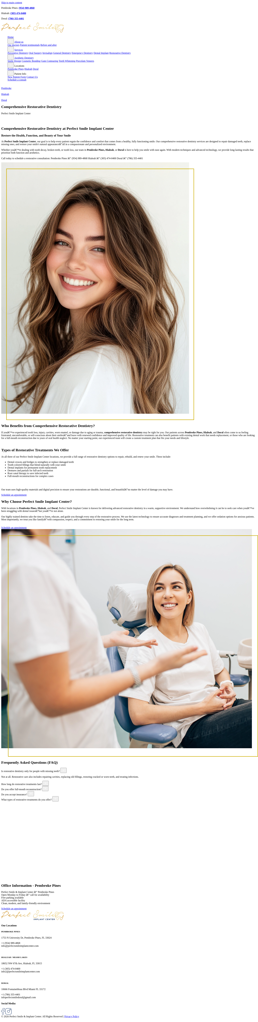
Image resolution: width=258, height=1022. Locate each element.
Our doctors (13, 45)
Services (18, 50)
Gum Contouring (49, 61)
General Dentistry (62, 53)
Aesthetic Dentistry (24, 58)
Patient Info (20, 73)
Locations (19, 65)
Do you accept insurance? (14, 794)
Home (11, 37)
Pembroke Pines (16, 69)
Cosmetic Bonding (31, 61)
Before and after (48, 45)
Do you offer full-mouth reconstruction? (21, 789)
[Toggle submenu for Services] (11, 49)
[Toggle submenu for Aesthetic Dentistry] (11, 57)
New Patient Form (17, 77)
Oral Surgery (35, 53)
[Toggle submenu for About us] (11, 41)
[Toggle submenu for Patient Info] (11, 73)
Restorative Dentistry (120, 53)
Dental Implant (101, 53)
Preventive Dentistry (18, 53)
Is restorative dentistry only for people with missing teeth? (30, 771)
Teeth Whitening (67, 61)
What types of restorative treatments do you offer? (26, 799)
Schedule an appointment (14, 495)
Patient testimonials (30, 45)
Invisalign (47, 53)
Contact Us (32, 77)
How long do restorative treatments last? (21, 784)
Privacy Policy (71, 1016)
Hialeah (28, 69)
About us (18, 42)
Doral (35, 69)
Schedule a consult (17, 79)
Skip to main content (11, 2)
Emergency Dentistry (82, 53)
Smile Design (14, 61)
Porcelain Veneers (85, 61)
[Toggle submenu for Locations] (11, 65)
